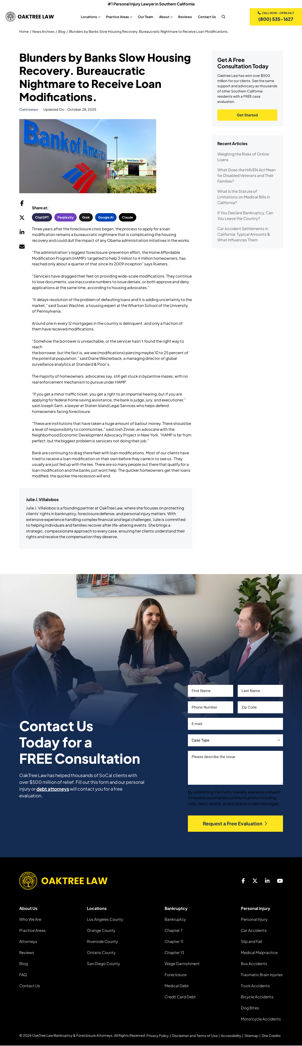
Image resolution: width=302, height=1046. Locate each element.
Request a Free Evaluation (235, 824)
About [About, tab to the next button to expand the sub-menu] (164, 17)
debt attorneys (52, 789)
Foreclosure (176, 975)
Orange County (101, 930)
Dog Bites (250, 1008)
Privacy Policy (157, 1036)
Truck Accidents (255, 986)
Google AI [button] (105, 218)
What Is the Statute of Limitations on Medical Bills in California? (243, 197)
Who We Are (30, 919)
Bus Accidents (254, 963)
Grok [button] (86, 218)
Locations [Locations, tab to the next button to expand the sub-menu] (89, 17)
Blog (63, 32)
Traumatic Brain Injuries (262, 975)
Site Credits (271, 1036)
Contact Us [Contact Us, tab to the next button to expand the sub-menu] (207, 17)
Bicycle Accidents (257, 997)
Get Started (247, 115)
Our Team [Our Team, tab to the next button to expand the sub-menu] (145, 17)
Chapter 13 (174, 952)
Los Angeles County (105, 919)
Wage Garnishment (182, 963)
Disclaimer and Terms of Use (195, 1036)
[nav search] (223, 17)
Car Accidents (254, 930)
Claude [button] (127, 218)
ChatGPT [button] (42, 218)
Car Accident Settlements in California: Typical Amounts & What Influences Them (243, 235)
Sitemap (251, 1036)
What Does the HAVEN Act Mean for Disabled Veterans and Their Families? (246, 176)
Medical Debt (177, 986)
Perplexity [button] (66, 218)
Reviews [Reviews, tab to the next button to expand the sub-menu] (185, 17)
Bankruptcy (175, 919)
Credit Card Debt (180, 997)
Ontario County (101, 952)
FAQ (23, 975)
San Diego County (103, 963)
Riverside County (102, 941)
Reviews (26, 952)
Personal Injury (254, 919)
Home (24, 32)
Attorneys (28, 941)
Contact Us (29, 986)
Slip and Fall (251, 941)
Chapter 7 (173, 930)
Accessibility (231, 1036)
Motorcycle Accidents (261, 1019)
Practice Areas (32, 930)
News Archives (44, 32)
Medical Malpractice (259, 952)
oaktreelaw (28, 110)
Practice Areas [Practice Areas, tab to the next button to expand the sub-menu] (117, 17)
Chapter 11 (174, 941)
